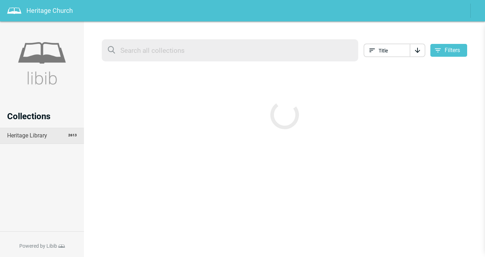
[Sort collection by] (387, 50)
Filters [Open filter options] (452, 50)
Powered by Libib (38, 246)
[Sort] (417, 50)
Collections (28, 116)
